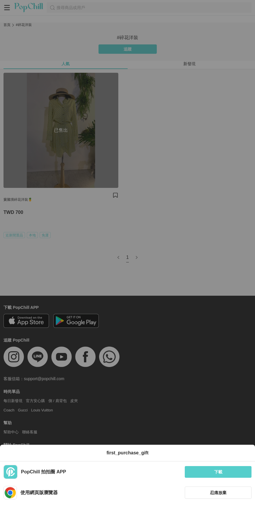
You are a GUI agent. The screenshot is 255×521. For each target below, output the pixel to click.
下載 (218, 472)
